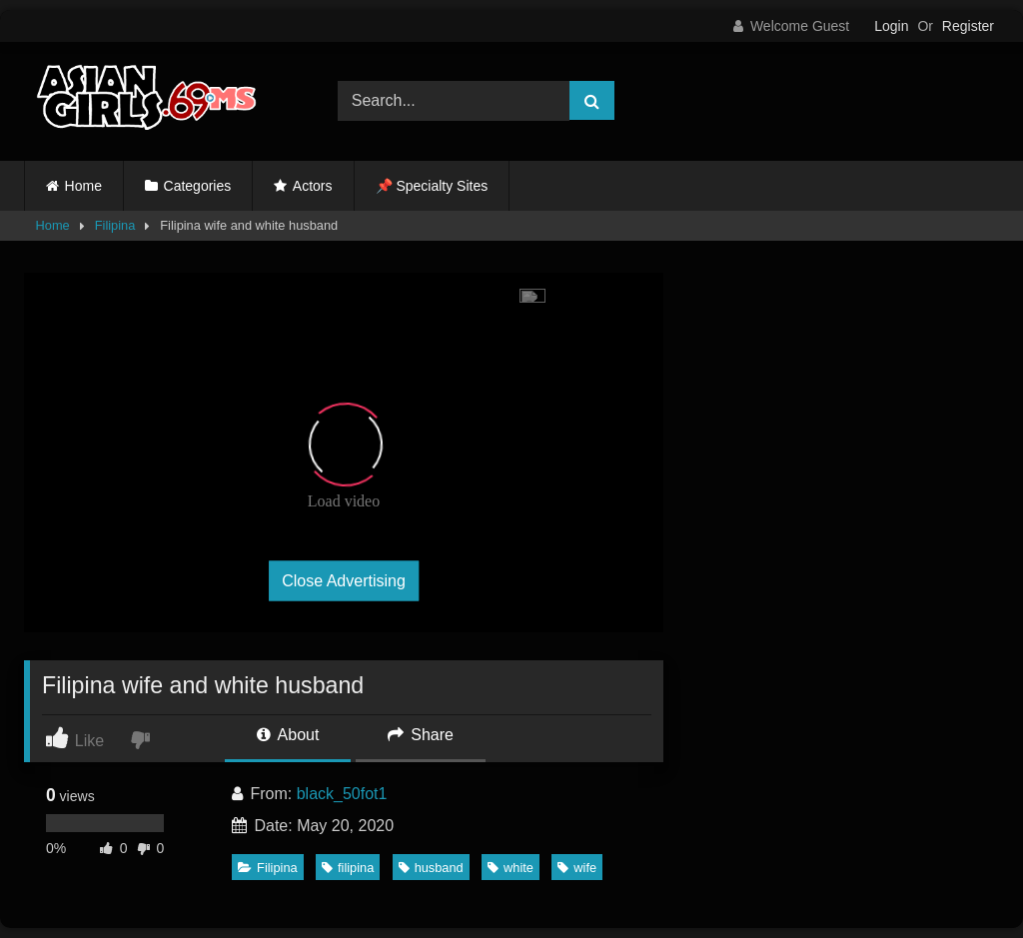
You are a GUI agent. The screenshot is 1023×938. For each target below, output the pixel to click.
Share (421, 734)
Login (891, 26)
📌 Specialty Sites (432, 186)
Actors (313, 186)
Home (83, 186)
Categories (198, 186)
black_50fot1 (342, 793)
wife (576, 867)
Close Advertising (344, 579)
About (288, 734)
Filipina (115, 225)
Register (968, 26)
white (510, 867)
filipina (348, 867)
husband (431, 867)
